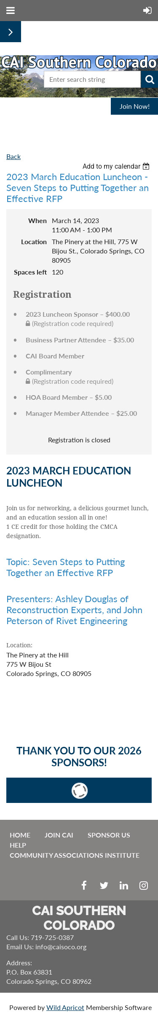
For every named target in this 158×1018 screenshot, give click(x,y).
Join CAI (59, 835)
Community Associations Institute (74, 855)
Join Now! (135, 106)
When (37, 220)
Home (20, 835)
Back (13, 156)
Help (18, 845)
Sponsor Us (109, 835)
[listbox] (117, 166)
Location (34, 241)
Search (149, 79)
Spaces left (30, 272)
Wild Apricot (65, 1007)
